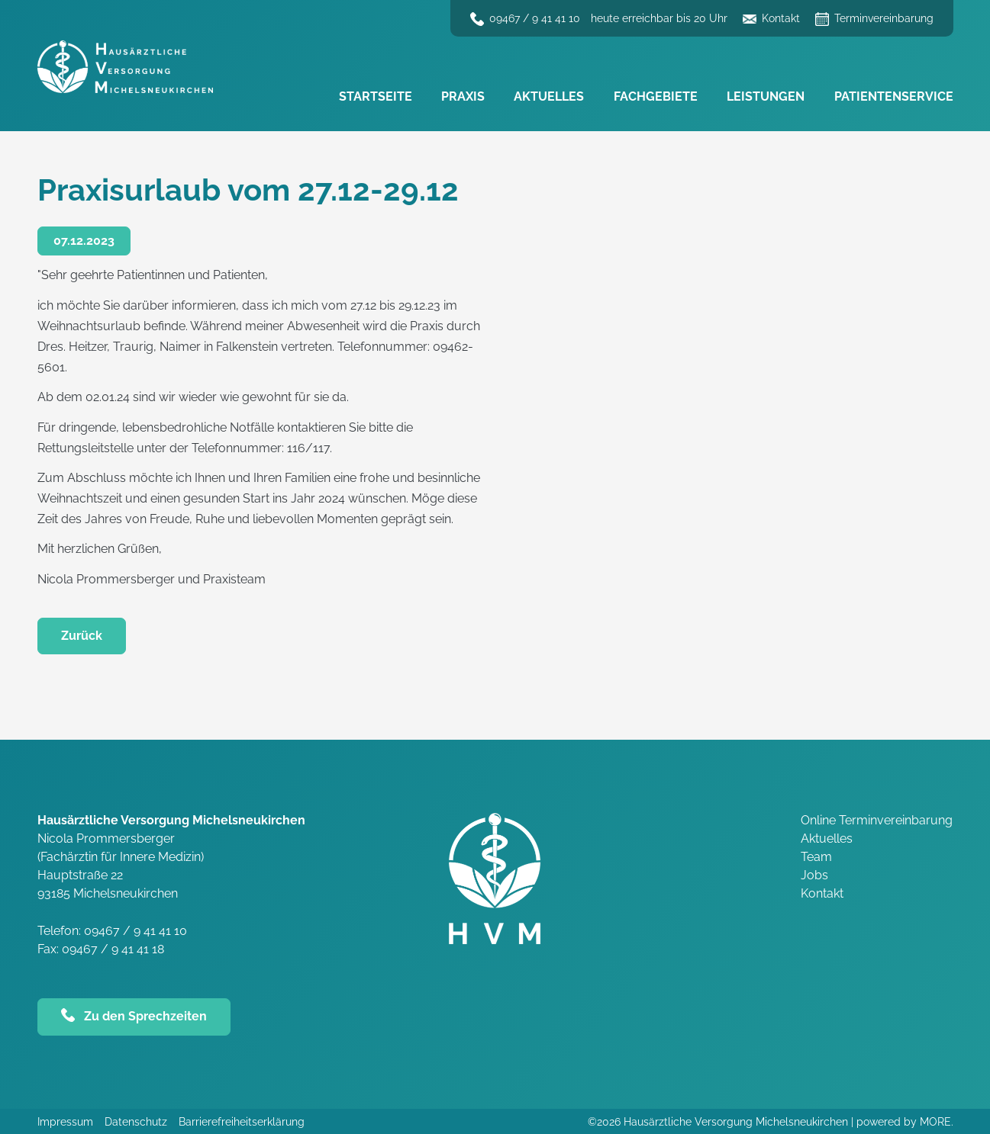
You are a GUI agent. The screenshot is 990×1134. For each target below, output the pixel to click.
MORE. (936, 1121)
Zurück (81, 635)
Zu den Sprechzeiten (145, 1016)
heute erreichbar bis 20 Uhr (659, 18)
